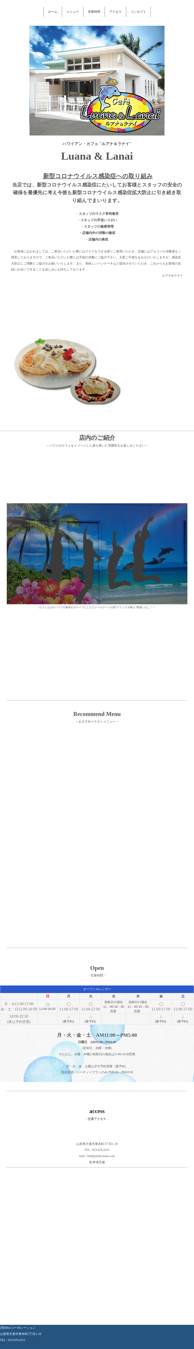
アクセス (115, 11)
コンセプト (138, 11)
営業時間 (94, 11)
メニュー (72, 11)
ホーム (52, 11)
